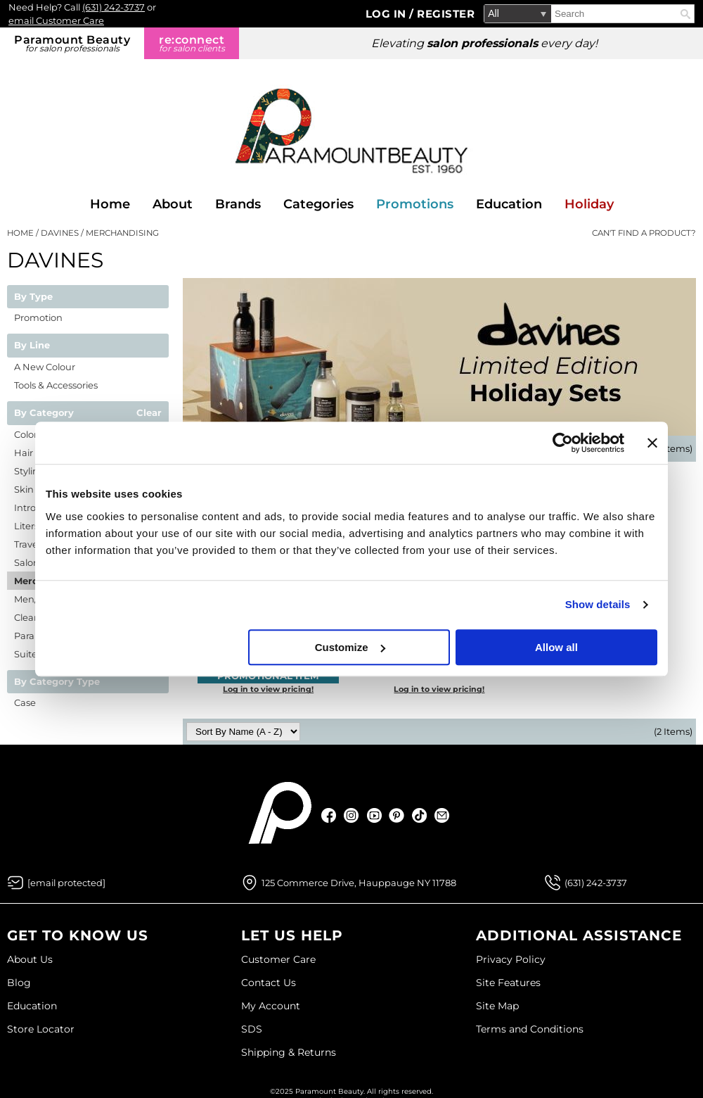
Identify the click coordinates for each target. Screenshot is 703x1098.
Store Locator (41, 1029)
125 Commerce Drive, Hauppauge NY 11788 (359, 882)
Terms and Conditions (529, 1029)
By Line (32, 346)
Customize (350, 647)
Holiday (589, 204)
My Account (270, 1005)
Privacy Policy (511, 959)
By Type (33, 297)
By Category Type (57, 682)
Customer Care (278, 959)
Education (509, 204)
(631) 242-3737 (113, 7)
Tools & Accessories (56, 385)
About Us (30, 959)
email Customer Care (56, 20)
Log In (388, 13)
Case (25, 702)
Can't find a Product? (644, 233)
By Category (44, 413)
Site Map (497, 1005)
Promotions (414, 204)
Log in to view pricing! (268, 689)
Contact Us (268, 982)
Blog (19, 982)
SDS (251, 1029)
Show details (598, 604)
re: (191, 43)
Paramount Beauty (72, 43)
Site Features (508, 982)
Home (110, 204)
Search (685, 14)
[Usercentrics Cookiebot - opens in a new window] (562, 442)
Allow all (556, 647)
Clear (149, 413)
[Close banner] (652, 443)
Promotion (38, 317)
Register (446, 13)
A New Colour (44, 366)
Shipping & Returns (288, 1052)
